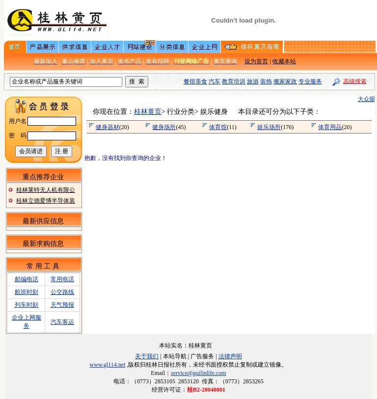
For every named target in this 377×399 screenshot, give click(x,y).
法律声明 (230, 356)
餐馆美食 (195, 81)
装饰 (266, 81)
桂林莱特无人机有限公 (45, 189)
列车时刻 (26, 304)
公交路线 (62, 292)
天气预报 (62, 304)
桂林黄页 (148, 111)
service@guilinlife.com (198, 373)
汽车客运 (62, 322)
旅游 (253, 81)
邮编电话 (26, 279)
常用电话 (62, 279)
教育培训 (233, 81)
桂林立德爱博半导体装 (45, 200)
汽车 (214, 81)
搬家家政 (285, 81)
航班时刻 (26, 292)
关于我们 (147, 356)
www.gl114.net (108, 364)
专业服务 (310, 81)
